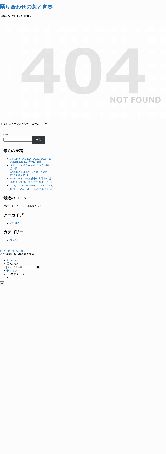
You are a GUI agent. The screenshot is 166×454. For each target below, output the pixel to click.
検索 (6, 134)
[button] (38, 267)
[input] (20, 267)
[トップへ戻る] (2, 283)
